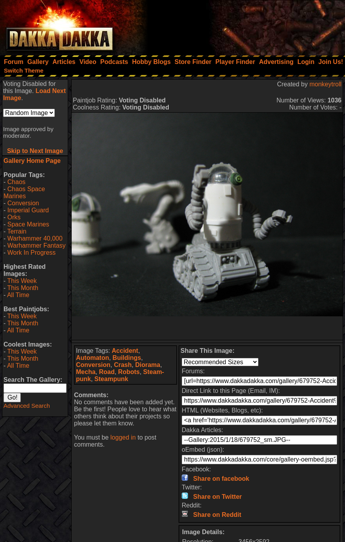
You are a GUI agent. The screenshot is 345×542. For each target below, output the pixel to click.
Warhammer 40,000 (35, 238)
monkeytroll (325, 84)
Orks (14, 217)
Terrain (16, 231)
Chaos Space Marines (24, 192)
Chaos (16, 182)
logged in (123, 437)
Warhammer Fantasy (36, 245)
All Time (18, 295)
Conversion (23, 203)
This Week (21, 280)
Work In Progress (31, 252)
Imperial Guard (28, 210)
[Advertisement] (239, 25)
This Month (22, 288)
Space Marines (28, 224)
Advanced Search (27, 405)
